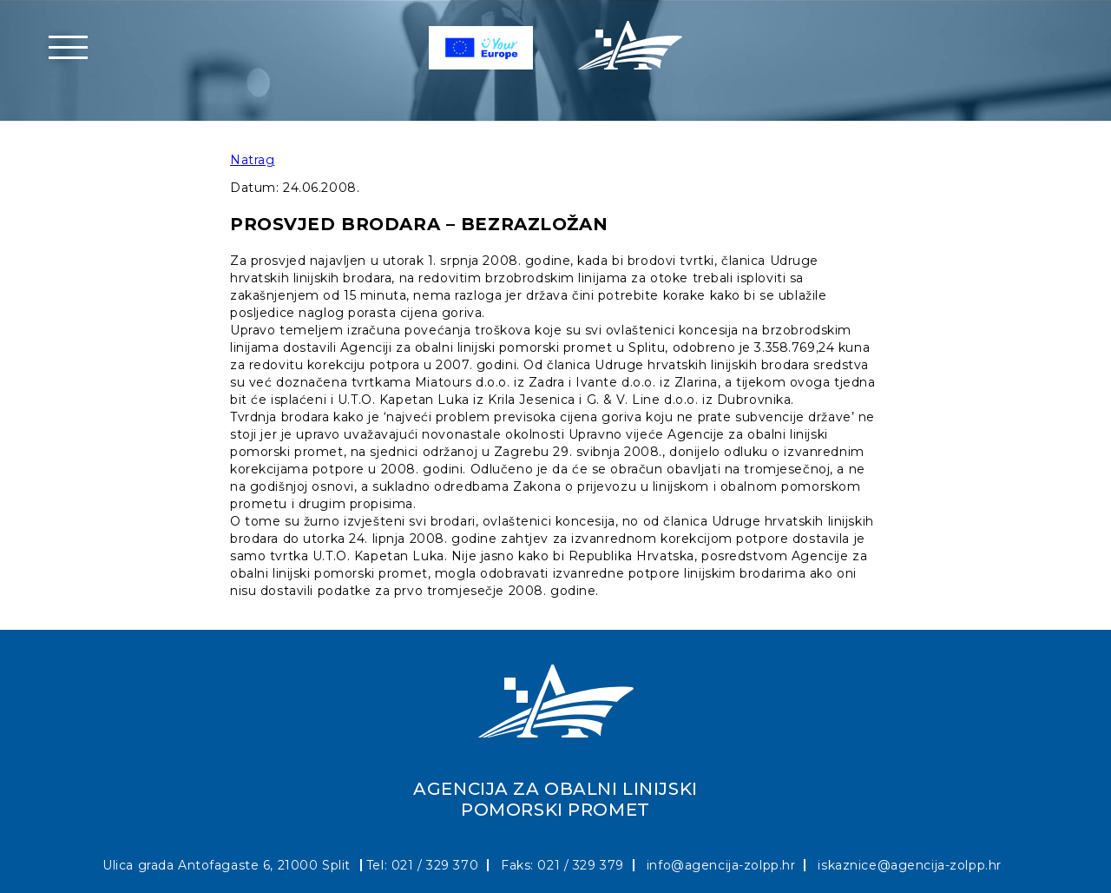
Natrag (252, 160)
